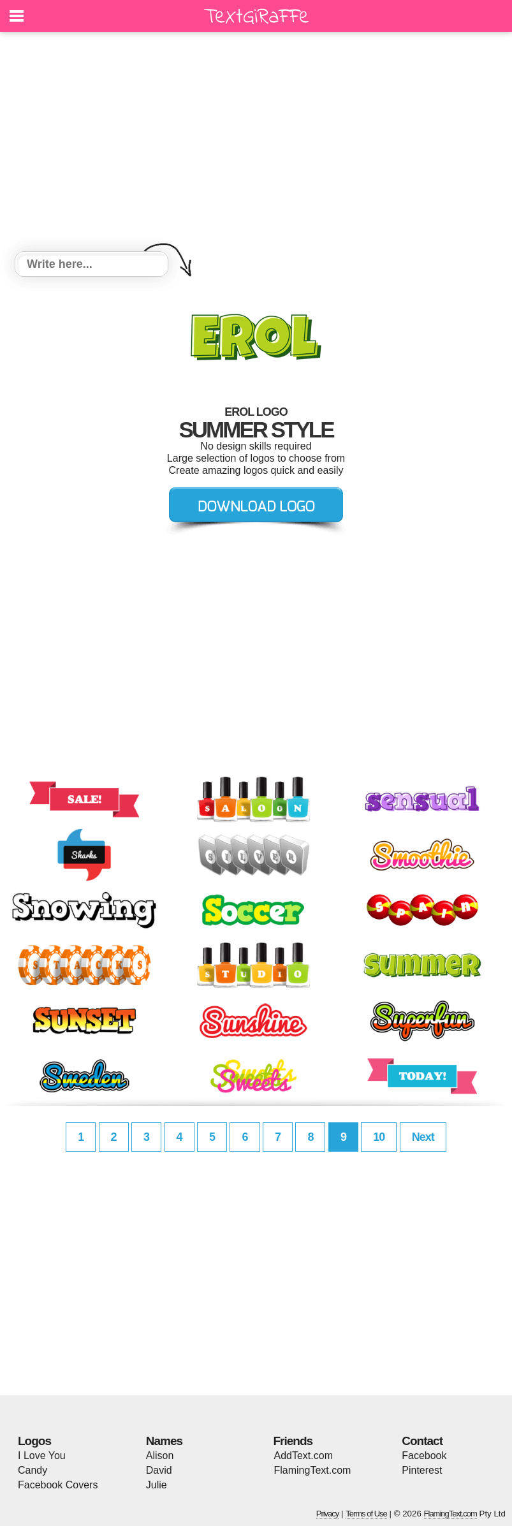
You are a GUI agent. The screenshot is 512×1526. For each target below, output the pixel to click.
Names (164, 1441)
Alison (160, 1455)
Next (423, 1137)
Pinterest (422, 1470)
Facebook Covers (58, 1484)
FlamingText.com (312, 1470)
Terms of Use (366, 1513)
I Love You (42, 1455)
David (159, 1470)
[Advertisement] (256, 143)
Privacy (327, 1513)
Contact (422, 1441)
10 (378, 1137)
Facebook (424, 1455)
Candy (32, 1470)
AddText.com (303, 1455)
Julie (156, 1484)
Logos (34, 1441)
